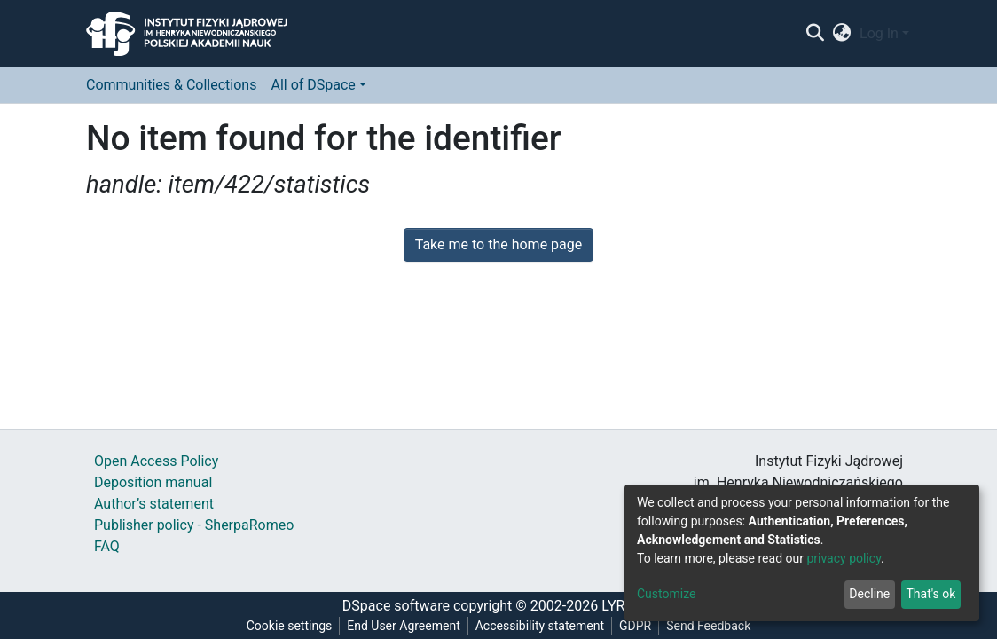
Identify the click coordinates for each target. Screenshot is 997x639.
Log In (879, 33)
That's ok (930, 594)
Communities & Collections (171, 84)
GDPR (635, 626)
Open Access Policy (156, 461)
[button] (842, 33)
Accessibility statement (539, 626)
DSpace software (396, 605)
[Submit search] (815, 33)
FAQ (107, 546)
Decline (869, 594)
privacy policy (843, 558)
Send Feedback (708, 626)
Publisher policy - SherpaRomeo (194, 525)
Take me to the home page (499, 244)
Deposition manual (153, 482)
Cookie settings (290, 626)
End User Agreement (403, 626)
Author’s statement (154, 503)
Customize (666, 594)
